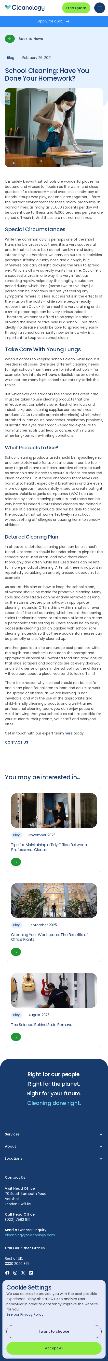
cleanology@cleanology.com (30, 1235)
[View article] (54, 829)
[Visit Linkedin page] (30, 1272)
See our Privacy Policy (24, 1314)
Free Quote (76, 7)
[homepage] (24, 8)
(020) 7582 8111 (17, 1219)
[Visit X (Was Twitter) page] (23, 1272)
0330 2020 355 (17, 1263)
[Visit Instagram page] (15, 1272)
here (69, 733)
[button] (98, 7)
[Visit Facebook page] (7, 1272)
